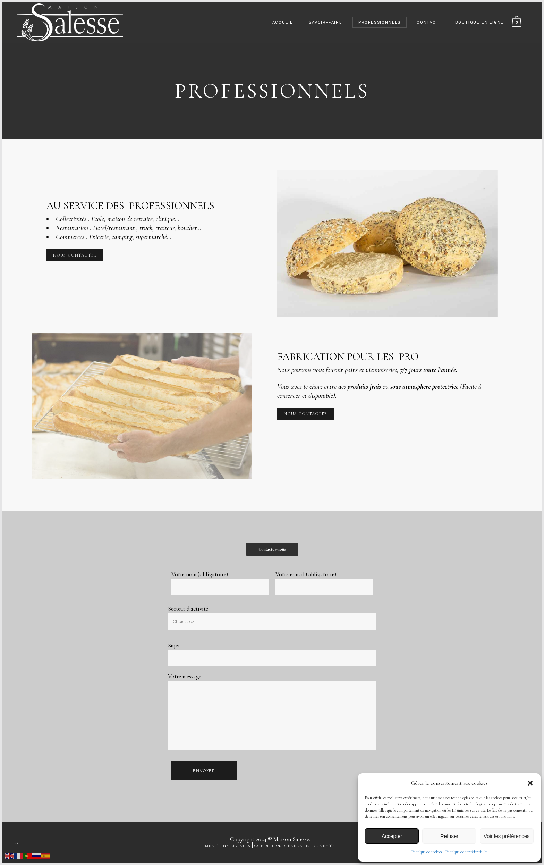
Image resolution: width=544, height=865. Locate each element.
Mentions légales (227, 845)
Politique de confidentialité (466, 851)
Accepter (392, 836)
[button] (530, 783)
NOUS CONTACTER (75, 255)
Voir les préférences (507, 836)
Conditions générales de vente (294, 845)
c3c (16, 843)
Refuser (449, 836)
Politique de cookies (426, 851)
